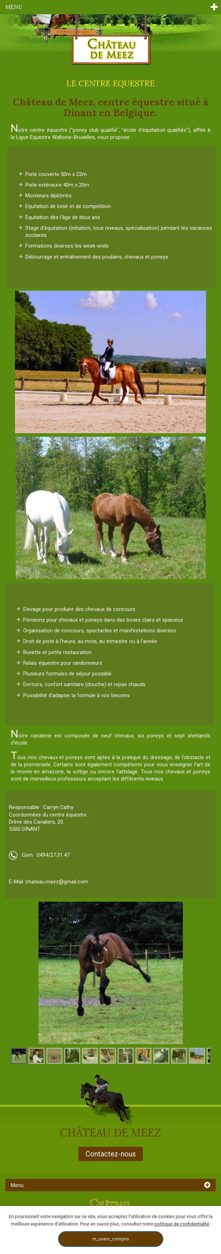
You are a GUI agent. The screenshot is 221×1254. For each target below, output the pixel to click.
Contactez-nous (111, 1154)
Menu (13, 7)
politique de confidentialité (181, 1224)
